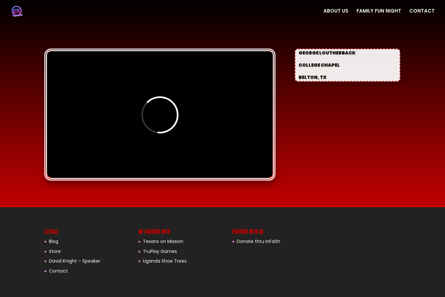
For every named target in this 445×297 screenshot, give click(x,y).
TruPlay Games (160, 251)
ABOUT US (335, 11)
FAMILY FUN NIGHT (379, 11)
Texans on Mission (163, 241)
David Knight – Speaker (74, 261)
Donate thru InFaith (258, 241)
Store (55, 251)
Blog (53, 241)
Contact (58, 271)
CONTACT (422, 11)
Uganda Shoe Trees (165, 261)
